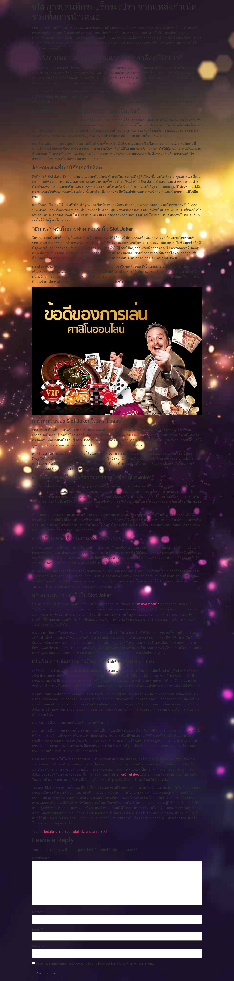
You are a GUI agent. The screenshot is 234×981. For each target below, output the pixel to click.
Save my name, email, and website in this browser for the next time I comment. (95, 963)
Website (38, 946)
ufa (57, 832)
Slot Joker (140, 435)
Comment (40, 858)
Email (37, 929)
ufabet (67, 832)
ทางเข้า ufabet (128, 774)
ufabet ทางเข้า (148, 604)
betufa (49, 832)
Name (38, 912)
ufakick (78, 832)
